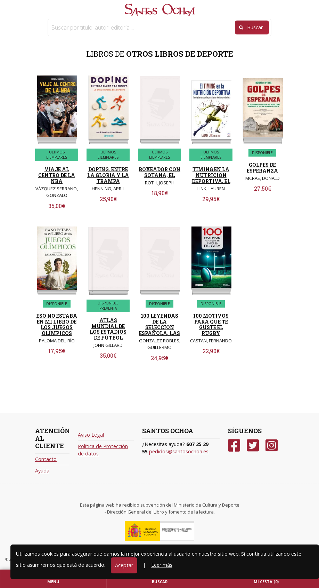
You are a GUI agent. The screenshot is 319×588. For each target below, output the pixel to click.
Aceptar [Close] (124, 565)
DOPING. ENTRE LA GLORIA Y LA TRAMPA (108, 175)
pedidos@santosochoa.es (178, 451)
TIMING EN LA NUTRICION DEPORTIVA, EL (211, 175)
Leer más (161, 565)
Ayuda (42, 470)
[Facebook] (234, 445)
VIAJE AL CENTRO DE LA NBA (56, 175)
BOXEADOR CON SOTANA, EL (159, 172)
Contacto (46, 459)
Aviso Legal (91, 434)
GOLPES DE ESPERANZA (262, 167)
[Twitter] (253, 445)
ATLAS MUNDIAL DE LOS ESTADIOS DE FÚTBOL (108, 329)
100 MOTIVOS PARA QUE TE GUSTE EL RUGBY (211, 324)
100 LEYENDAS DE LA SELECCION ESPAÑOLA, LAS (159, 324)
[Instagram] (271, 445)
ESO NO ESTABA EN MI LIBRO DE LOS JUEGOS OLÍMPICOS (56, 324)
